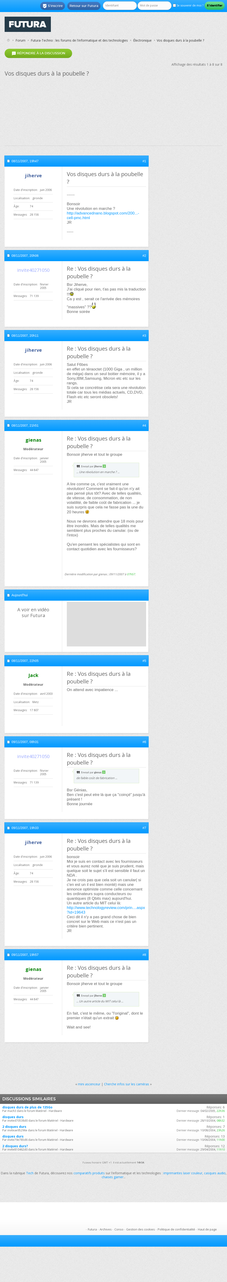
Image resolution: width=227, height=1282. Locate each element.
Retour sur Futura (84, 6)
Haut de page (207, 1229)
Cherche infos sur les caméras (126, 1084)
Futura (92, 1229)
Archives (106, 1229)
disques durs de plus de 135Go (27, 1107)
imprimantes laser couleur (182, 1173)
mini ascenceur (89, 1084)
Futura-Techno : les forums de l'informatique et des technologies (79, 40)
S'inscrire (53, 6)
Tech (30, 1173)
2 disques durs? (15, 1146)
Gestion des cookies (140, 1229)
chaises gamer (112, 1177)
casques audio (215, 1173)
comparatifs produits (89, 1173)
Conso (118, 1229)
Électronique (142, 40)
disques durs (13, 1117)
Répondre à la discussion (38, 53)
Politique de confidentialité (176, 1229)
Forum (20, 40)
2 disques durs (14, 1126)
